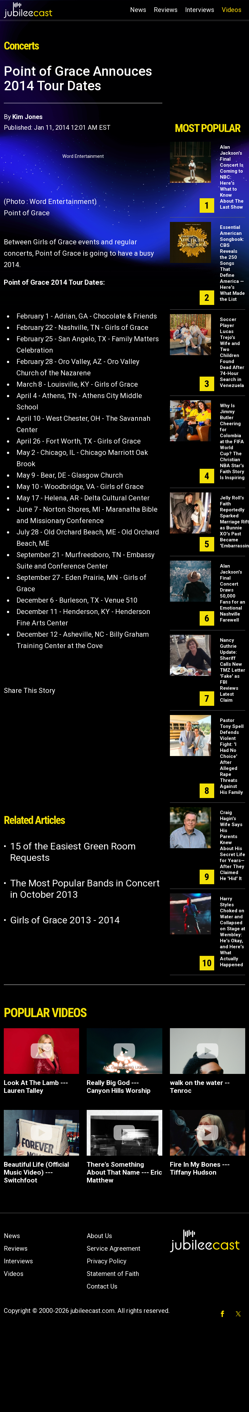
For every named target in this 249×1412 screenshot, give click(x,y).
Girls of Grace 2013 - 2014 (65, 920)
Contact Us (102, 1286)
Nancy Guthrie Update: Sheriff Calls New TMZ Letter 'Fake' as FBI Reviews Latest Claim (232, 670)
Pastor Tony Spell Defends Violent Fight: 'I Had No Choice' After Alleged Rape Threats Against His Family (232, 756)
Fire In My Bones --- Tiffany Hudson (200, 1168)
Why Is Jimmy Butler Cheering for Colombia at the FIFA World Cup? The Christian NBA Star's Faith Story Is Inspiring (232, 441)
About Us (99, 1236)
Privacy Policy (106, 1261)
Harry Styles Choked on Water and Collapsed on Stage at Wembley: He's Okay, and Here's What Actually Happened (232, 932)
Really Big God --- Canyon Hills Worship (119, 1086)
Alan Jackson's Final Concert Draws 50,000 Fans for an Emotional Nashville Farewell (232, 593)
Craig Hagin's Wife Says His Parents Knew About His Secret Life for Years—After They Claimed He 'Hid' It (232, 845)
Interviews (199, 10)
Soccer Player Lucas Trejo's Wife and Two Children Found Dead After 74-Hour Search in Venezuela (232, 352)
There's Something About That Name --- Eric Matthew (124, 1172)
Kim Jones (27, 117)
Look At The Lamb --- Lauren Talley (36, 1086)
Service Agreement (113, 1248)
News (138, 10)
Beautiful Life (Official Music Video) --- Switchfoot (36, 1172)
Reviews (165, 10)
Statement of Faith (113, 1274)
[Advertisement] (206, 90)
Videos (231, 10)
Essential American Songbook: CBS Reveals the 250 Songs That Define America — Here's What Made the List (232, 263)
